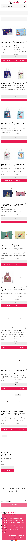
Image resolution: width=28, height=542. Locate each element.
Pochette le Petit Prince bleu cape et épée (19, 44)
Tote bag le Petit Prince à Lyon (5, 371)
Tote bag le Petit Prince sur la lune (19, 84)
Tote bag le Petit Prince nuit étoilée (6, 84)
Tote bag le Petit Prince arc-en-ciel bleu (19, 372)
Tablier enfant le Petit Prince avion (5, 329)
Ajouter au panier (7, 60)
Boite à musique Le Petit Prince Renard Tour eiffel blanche (6, 454)
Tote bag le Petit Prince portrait (19, 165)
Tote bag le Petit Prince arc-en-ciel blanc (5, 413)
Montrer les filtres (10, 19)
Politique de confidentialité (16, 536)
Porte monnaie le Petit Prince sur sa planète (6, 205)
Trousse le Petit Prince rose (18, 204)
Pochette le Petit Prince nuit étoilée (6, 43)
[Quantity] (7, 56)
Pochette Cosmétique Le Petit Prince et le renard (5, 247)
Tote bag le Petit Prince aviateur (19, 124)
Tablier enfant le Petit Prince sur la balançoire (6, 289)
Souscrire (14, 504)
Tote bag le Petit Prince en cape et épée (5, 124)
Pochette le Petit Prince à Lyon (19, 329)
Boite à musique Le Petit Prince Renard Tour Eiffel (19, 413)
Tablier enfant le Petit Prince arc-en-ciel (19, 289)
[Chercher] (14, 6)
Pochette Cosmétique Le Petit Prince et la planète (18, 247)
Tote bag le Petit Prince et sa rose (5, 165)
